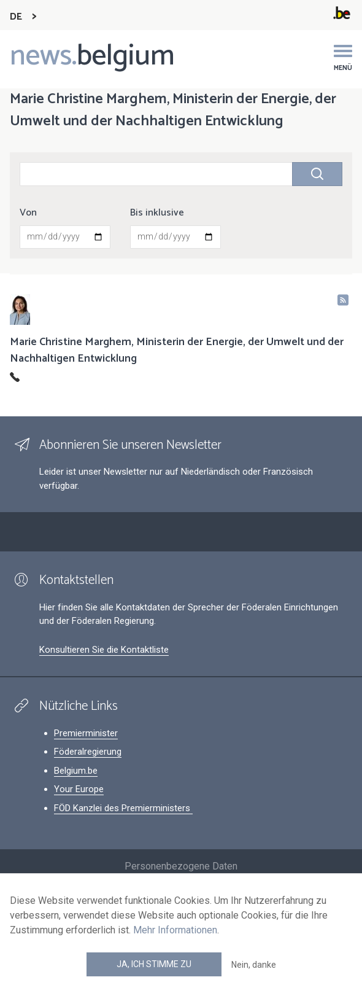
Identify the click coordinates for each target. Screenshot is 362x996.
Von (28, 213)
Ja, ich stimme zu (154, 964)
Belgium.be (76, 770)
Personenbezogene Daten (181, 866)
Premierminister (86, 733)
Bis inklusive (157, 213)
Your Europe (79, 789)
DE (16, 17)
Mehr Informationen (175, 930)
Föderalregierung (87, 751)
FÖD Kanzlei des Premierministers (123, 808)
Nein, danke (253, 965)
